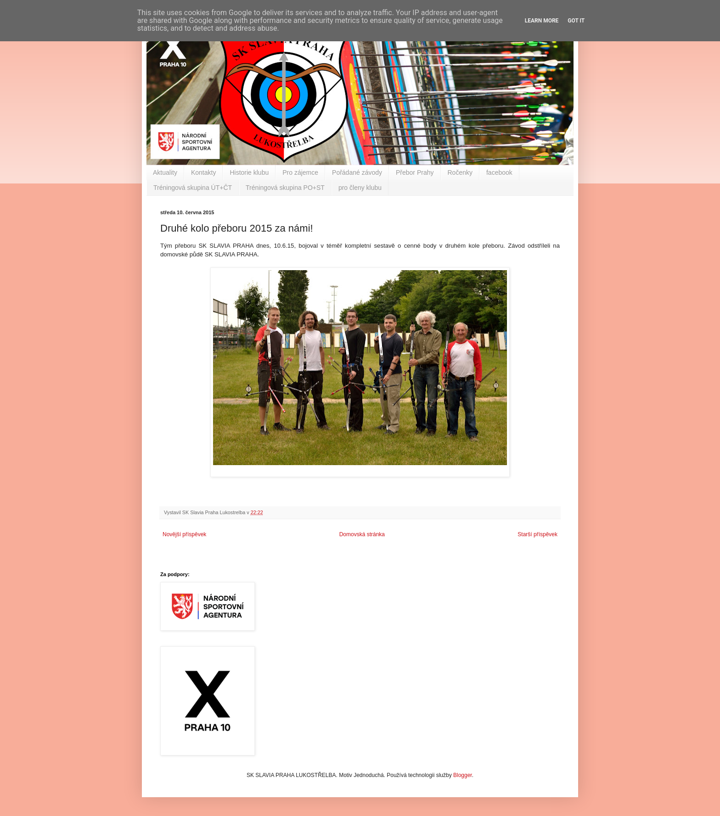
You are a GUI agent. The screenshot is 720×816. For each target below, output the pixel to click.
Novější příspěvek (184, 534)
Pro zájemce (300, 172)
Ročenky (460, 172)
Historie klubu (249, 172)
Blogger (462, 775)
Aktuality (165, 172)
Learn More (542, 20)
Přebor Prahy (414, 172)
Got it (576, 20)
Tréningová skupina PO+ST (285, 187)
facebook (499, 172)
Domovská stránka (362, 534)
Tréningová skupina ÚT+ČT (192, 187)
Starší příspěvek (537, 534)
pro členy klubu (360, 187)
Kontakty (203, 172)
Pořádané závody (357, 172)
